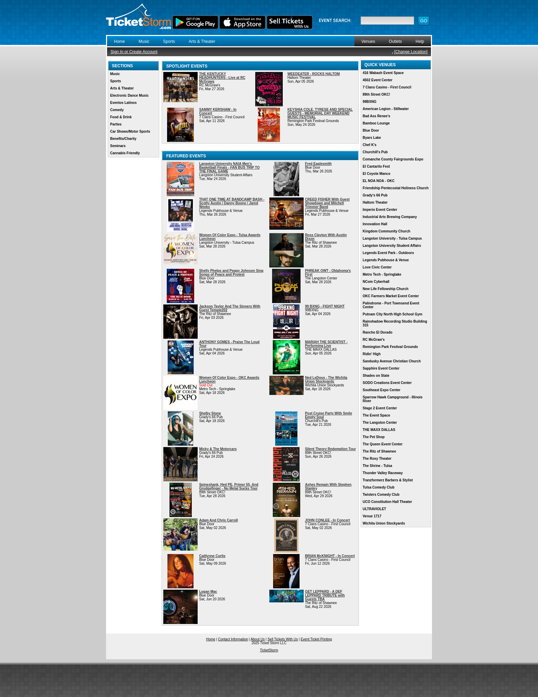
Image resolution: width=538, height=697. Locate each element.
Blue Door (371, 130)
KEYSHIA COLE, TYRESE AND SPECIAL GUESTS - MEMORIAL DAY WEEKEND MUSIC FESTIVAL (320, 113)
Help (420, 41)
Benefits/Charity (123, 139)
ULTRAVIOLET (374, 509)
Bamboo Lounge (376, 123)
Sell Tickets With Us (283, 639)
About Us (257, 639)
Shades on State (376, 375)
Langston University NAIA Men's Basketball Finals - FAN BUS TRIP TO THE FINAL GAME (229, 167)
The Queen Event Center (382, 444)
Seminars (118, 146)
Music (144, 41)
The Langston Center (380, 422)
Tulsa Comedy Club (379, 487)
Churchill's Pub (375, 152)
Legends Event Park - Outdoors (388, 253)
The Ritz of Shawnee (379, 451)
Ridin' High (372, 354)
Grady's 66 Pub (375, 195)
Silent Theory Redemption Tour (330, 449)
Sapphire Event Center (381, 368)
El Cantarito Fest (376, 166)
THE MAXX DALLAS (379, 430)
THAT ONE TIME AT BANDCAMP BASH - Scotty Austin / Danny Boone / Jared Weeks (231, 203)
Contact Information (233, 639)
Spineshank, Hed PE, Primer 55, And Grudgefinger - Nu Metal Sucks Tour (228, 486)
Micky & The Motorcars (217, 449)
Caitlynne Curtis (212, 556)
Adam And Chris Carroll (218, 520)
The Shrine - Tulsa (377, 466)
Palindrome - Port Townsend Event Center (391, 305)
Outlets (395, 41)
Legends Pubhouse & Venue (386, 260)
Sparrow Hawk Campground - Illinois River (392, 399)
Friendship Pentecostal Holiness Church (396, 188)
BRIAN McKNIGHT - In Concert (330, 556)
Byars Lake (372, 138)
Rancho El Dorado (378, 332)
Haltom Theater (375, 202)
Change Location (410, 51)
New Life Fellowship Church (385, 289)
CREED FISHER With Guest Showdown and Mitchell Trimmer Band (327, 203)
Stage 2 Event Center (380, 408)
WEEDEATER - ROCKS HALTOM (314, 74)
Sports (169, 41)
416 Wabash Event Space (383, 73)
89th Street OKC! (376, 94)
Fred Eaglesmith (318, 164)
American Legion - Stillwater (386, 109)
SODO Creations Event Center (387, 383)
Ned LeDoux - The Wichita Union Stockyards (326, 379)
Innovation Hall (375, 224)
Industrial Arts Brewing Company (390, 217)
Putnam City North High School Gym (392, 314)
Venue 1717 (372, 516)
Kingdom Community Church (386, 231)
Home (119, 41)
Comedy (117, 110)
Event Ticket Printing (316, 639)
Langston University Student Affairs (392, 246)
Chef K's (369, 145)
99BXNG (369, 102)
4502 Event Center (378, 80)
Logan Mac (208, 591)
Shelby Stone (210, 413)
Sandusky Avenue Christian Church (392, 361)
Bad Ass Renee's (376, 116)
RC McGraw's (374, 339)
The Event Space (376, 415)
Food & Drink (121, 117)
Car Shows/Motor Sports (130, 131)
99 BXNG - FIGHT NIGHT (325, 306)
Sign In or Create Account (133, 51)
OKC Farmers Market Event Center (391, 296)
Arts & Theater (202, 41)
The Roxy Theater (377, 458)
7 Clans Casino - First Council (387, 87)
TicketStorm (269, 650)
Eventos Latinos (123, 103)
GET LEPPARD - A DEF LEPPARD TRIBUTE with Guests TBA (325, 595)
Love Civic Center (377, 267)
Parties (115, 124)
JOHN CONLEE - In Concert (327, 520)
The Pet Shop (374, 437)
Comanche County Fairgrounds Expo (393, 159)
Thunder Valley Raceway (383, 473)
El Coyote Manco (376, 174)
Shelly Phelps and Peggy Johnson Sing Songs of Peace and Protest (231, 272)
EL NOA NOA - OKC (379, 181)
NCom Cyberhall (376, 282)
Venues (368, 41)
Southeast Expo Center (381, 390)
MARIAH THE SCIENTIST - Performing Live (326, 344)
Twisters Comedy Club (381, 494)
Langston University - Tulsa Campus (392, 238)
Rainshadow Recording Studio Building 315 (395, 323)
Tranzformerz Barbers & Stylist (388, 480)
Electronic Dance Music (129, 95)
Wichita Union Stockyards (384, 523)
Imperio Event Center (380, 210)
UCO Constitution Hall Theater (387, 502)
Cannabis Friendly (125, 153)
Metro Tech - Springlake (382, 274)
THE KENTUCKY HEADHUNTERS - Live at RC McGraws (222, 77)
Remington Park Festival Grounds (390, 347)
